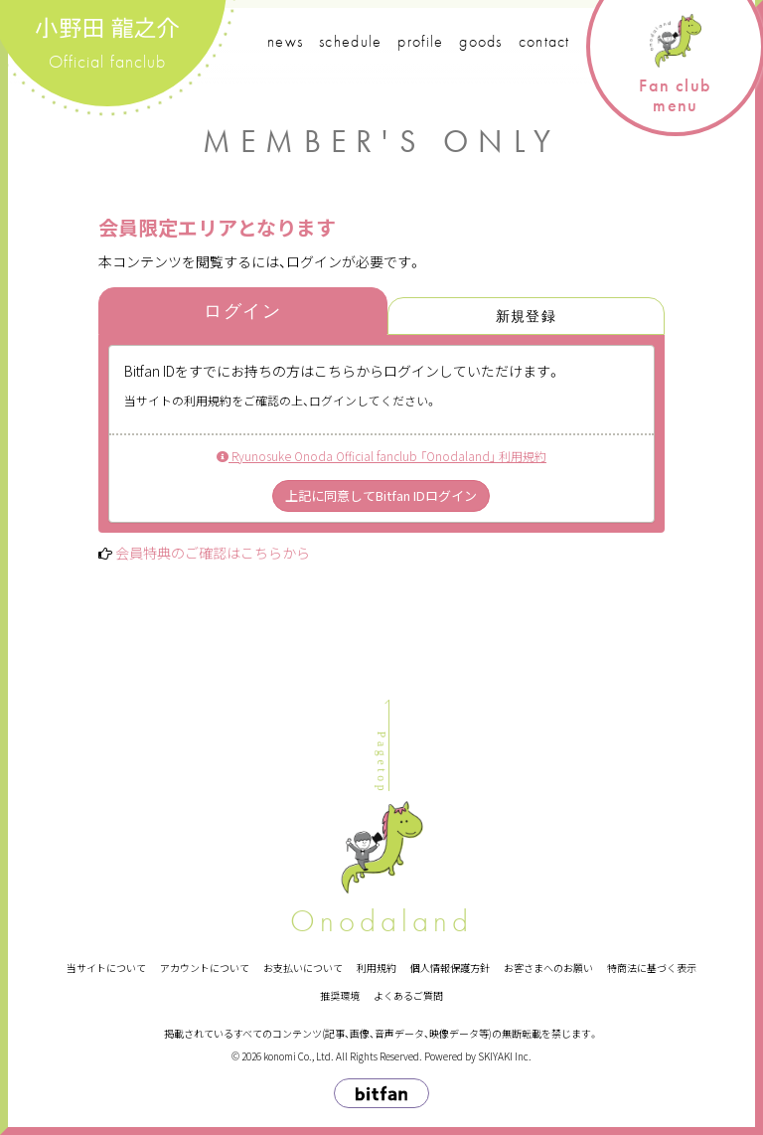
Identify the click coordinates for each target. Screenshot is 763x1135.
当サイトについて (106, 967)
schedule (350, 41)
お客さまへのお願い (548, 967)
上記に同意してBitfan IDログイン (381, 495)
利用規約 (376, 967)
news (285, 41)
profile (420, 41)
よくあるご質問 (408, 995)
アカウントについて (204, 967)
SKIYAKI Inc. (505, 1056)
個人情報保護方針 (450, 967)
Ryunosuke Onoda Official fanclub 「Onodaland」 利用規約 (381, 455)
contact (544, 41)
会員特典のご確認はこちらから (212, 553)
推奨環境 (340, 995)
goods (480, 41)
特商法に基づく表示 (651, 967)
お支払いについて (303, 967)
